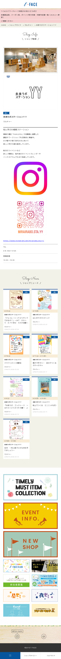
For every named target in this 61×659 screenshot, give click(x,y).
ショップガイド (15, 25)
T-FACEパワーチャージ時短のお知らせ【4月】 (19, 11)
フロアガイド (51, 656)
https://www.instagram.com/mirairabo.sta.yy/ (23, 240)
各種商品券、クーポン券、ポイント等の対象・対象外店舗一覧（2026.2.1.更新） (30, 16)
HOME (3, 25)
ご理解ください (7, 21)
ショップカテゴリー (30, 656)
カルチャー (28, 25)
